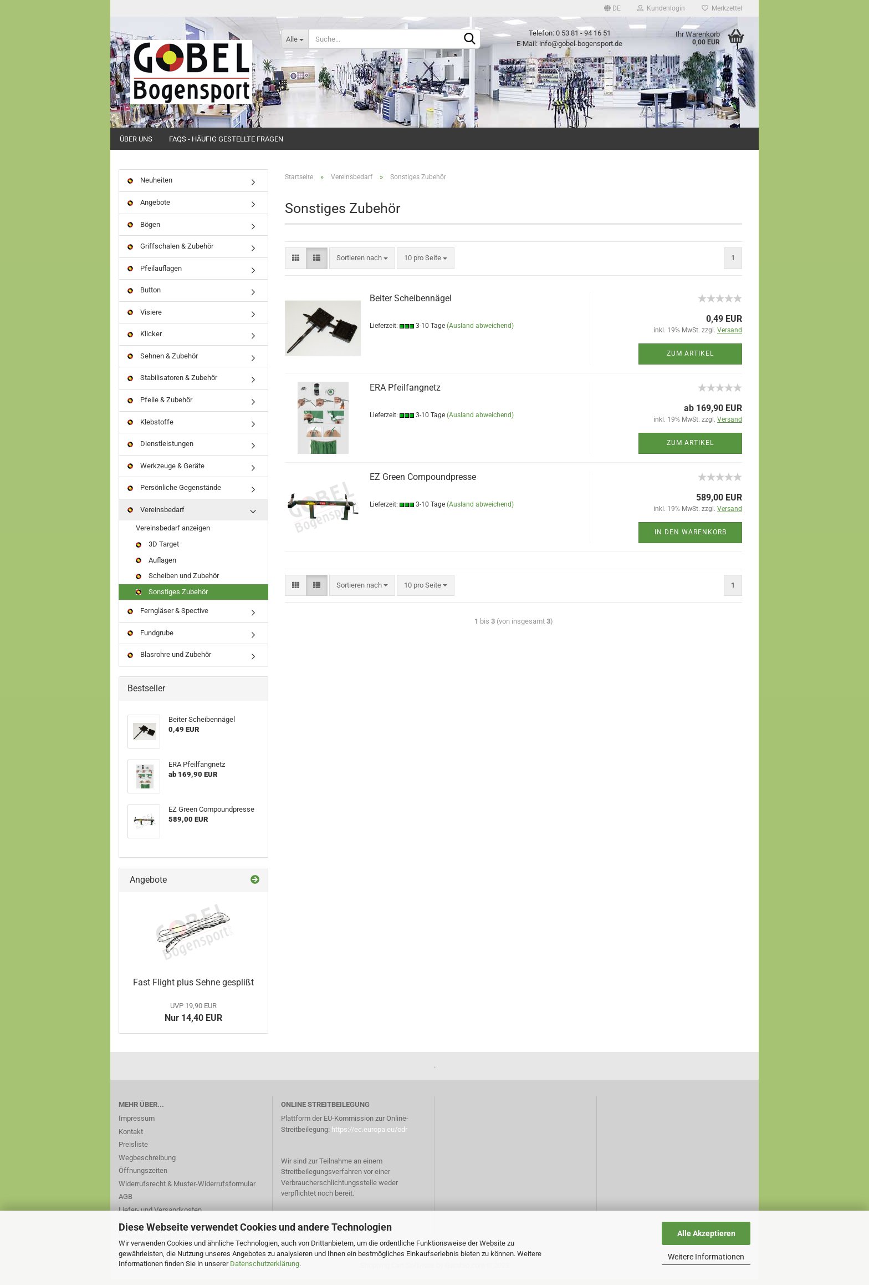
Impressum (137, 1124)
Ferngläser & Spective (167, 616)
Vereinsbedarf (156, 514)
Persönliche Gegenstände (174, 493)
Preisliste (133, 1150)
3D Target (157, 549)
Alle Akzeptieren (706, 1233)
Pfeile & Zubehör (159, 405)
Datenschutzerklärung (264, 1263)
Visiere (144, 317)
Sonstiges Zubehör (172, 597)
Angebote (148, 208)
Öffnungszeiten (143, 1176)
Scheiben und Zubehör (177, 581)
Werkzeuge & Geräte (166, 471)
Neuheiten (149, 185)
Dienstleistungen (160, 449)
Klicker (144, 339)
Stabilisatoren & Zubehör (172, 383)
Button (144, 295)
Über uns (136, 139)
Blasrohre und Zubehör (169, 660)
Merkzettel (722, 8)
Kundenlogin (661, 8)
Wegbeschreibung (147, 1162)
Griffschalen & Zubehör (170, 251)
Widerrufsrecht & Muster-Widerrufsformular (187, 1189)
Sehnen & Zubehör (162, 361)
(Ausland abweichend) (480, 331)
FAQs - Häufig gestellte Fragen (226, 139)
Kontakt (131, 1136)
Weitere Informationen (706, 1256)
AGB (125, 1202)
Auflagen (156, 565)
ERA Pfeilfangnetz (405, 392)
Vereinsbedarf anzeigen (173, 533)
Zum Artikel (690, 359)
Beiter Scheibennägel (411, 303)
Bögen (143, 229)
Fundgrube (150, 638)
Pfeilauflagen (154, 273)
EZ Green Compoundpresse (423, 482)
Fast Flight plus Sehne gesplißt (193, 987)
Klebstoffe (150, 427)
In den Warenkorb (691, 538)
